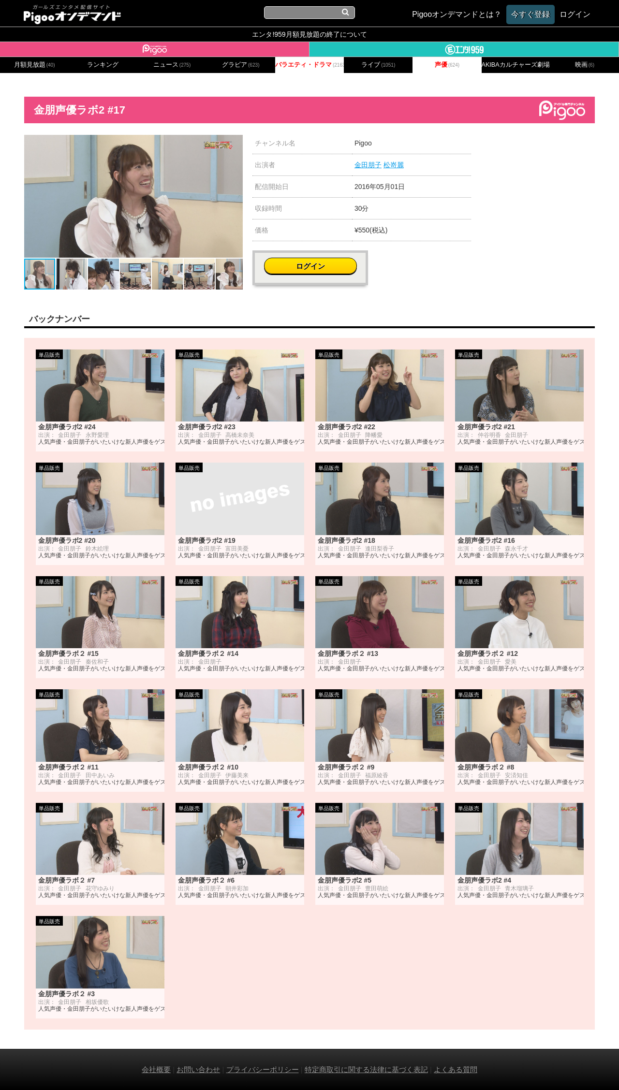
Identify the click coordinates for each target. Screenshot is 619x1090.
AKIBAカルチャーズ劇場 (516, 64)
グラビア (241, 64)
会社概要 (156, 1069)
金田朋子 (368, 165)
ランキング (102, 64)
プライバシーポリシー (262, 1069)
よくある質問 (455, 1069)
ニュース (172, 64)
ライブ (378, 64)
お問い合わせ (198, 1069)
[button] (234, 143)
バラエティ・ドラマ (309, 64)
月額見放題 (34, 64)
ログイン (537, 148)
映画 (584, 64)
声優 (447, 64)
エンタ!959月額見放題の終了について (309, 34)
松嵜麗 (393, 165)
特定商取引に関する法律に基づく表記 (366, 1069)
